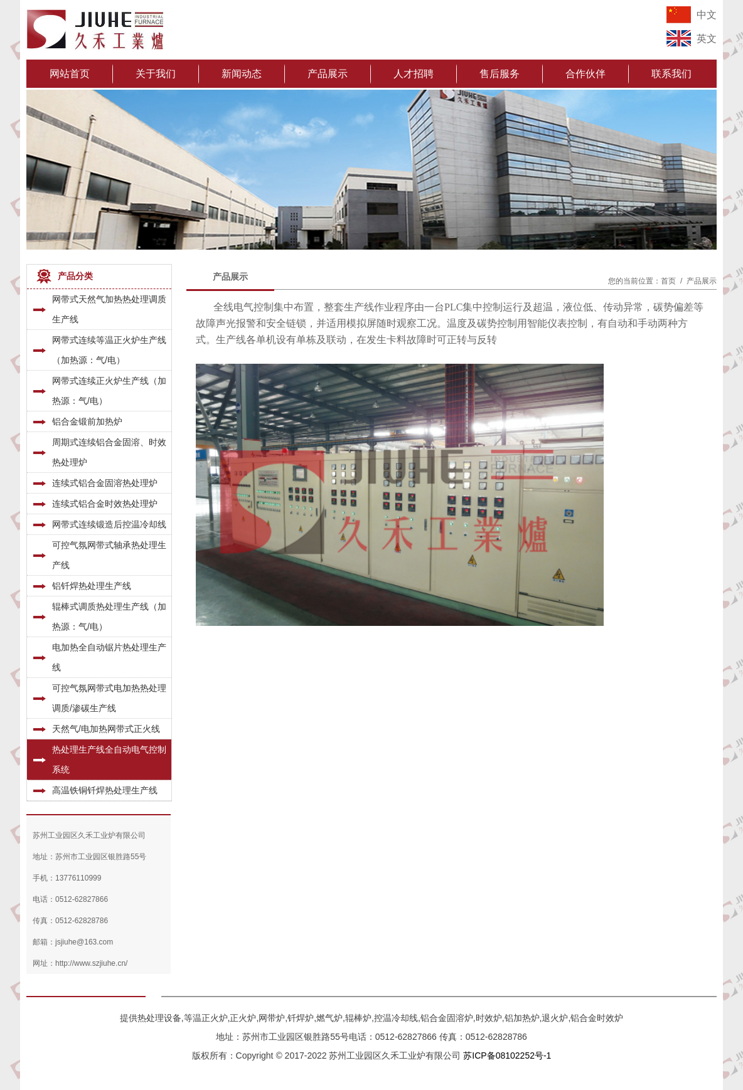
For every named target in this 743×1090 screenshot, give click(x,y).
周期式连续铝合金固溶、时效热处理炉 (109, 452)
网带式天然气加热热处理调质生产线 (109, 309)
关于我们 (156, 73)
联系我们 (671, 73)
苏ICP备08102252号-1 (507, 1055)
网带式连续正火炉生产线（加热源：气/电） (109, 391)
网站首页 (70, 73)
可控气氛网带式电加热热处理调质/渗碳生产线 (109, 698)
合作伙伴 (585, 73)
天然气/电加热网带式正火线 (106, 729)
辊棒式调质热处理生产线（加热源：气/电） (109, 616)
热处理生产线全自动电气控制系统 (109, 759)
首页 (668, 281)
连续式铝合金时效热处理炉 (105, 504)
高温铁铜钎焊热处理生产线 (105, 790)
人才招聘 (413, 73)
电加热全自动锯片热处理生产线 (109, 657)
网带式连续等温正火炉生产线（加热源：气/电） (109, 350)
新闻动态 (242, 73)
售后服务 (499, 73)
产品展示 (327, 73)
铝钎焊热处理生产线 (91, 586)
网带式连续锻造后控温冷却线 (109, 524)
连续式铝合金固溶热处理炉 (105, 483)
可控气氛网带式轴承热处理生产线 (109, 555)
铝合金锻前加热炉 (87, 421)
